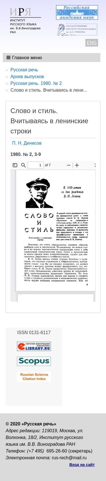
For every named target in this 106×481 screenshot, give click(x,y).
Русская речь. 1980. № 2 (36, 83)
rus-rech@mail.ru (69, 457)
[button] (25, 57)
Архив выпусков (27, 76)
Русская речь (24, 69)
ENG (92, 42)
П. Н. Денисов (27, 143)
